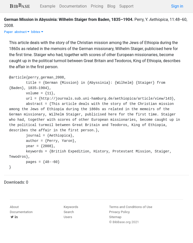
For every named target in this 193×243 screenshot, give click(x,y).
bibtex (37, 32)
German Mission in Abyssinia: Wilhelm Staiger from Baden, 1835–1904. (68, 19)
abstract (21, 32)
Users (68, 217)
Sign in (177, 6)
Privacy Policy (119, 212)
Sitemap (115, 217)
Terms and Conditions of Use (130, 207)
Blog (111, 6)
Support (126, 6)
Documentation (73, 6)
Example (47, 6)
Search (69, 212)
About (14, 207)
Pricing (97, 6)
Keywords (71, 207)
